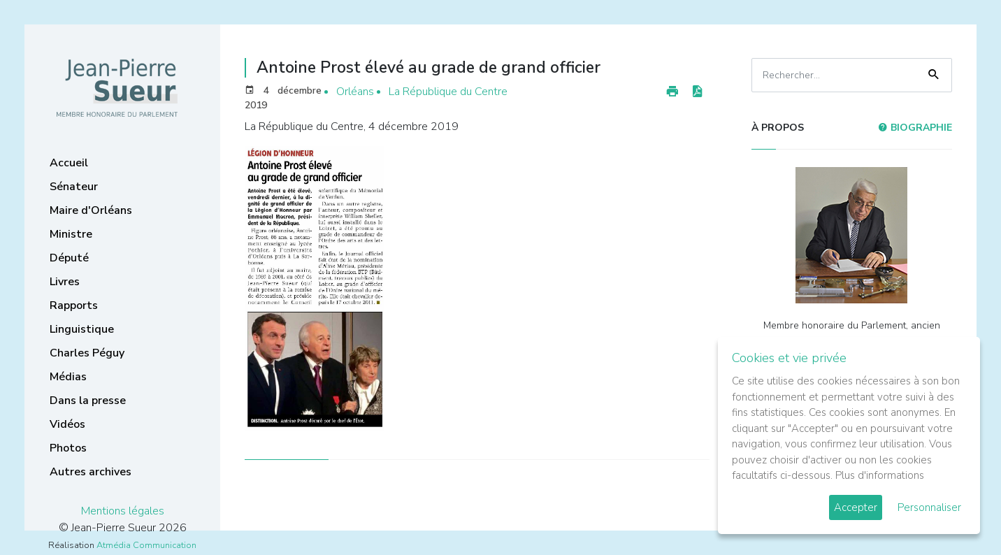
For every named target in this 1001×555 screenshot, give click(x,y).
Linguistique (82, 329)
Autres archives (90, 472)
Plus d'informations (879, 475)
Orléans (355, 91)
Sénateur (74, 186)
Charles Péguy (87, 353)
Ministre (71, 234)
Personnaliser (929, 507)
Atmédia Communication (146, 545)
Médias (68, 376)
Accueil (69, 163)
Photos (68, 448)
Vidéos (67, 424)
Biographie (915, 127)
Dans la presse (88, 400)
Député (69, 258)
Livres (65, 281)
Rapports (74, 305)
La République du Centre (448, 91)
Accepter (855, 507)
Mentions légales (122, 511)
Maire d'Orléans (91, 210)
